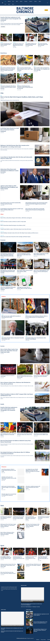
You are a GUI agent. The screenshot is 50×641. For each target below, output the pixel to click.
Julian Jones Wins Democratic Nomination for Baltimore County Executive (9, 171)
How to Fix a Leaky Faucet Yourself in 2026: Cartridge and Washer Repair (15, 236)
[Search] (47, 2)
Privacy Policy (43, 639)
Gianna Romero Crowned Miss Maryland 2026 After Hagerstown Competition (41, 376)
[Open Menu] (2, 2)
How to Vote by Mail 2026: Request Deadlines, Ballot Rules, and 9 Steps (22, 97)
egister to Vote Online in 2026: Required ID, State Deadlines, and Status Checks (9, 187)
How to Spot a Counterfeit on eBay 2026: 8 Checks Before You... (41, 254)
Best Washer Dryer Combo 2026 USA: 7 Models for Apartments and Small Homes (6, 517)
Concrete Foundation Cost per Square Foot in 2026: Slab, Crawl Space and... (24, 254)
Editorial (37, 639)
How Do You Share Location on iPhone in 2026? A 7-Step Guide (13, 221)
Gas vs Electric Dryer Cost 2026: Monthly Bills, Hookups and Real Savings (11, 203)
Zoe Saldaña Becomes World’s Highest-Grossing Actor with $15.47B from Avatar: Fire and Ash (32, 470)
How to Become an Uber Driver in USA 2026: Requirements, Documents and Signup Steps (35, 209)
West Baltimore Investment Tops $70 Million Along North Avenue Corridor (7, 271)
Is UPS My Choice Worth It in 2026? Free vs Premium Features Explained (10, 130)
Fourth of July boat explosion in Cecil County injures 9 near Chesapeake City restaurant (10, 19)
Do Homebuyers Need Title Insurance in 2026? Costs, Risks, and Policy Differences (12, 209)
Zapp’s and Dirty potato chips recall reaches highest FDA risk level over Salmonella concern (8, 434)
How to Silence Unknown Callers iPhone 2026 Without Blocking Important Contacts (7, 533)
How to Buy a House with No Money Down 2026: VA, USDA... (25, 271)
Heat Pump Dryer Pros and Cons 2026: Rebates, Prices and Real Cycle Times (44, 517)
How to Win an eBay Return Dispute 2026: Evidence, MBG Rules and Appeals (43, 44)
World (17, 1)
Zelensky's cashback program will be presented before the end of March (33, 487)
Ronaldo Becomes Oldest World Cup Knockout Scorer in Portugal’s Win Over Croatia (31, 557)
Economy (25, 1)
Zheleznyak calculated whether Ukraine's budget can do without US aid (9, 487)
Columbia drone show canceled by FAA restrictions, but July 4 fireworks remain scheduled (18, 517)
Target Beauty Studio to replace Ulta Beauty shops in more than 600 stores (15, 229)
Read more (3, 26)
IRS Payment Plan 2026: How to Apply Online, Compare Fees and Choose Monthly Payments (8, 525)
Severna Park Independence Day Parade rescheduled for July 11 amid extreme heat (6, 44)
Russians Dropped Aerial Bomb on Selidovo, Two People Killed (12, 625)
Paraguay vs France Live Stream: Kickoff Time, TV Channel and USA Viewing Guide (18, 557)
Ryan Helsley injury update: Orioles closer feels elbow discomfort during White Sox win (43, 558)
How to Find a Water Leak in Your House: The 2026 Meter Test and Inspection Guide (9, 351)
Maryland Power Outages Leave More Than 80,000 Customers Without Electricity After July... (7, 254)
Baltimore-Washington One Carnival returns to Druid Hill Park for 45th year (25, 87)
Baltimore (9, 1)
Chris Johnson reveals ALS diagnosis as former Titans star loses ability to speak (41, 434)
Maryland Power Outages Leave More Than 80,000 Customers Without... (40, 630)
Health (40, 1)
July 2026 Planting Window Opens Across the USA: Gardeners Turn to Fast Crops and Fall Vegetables (24, 376)
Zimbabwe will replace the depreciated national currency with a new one (9, 478)
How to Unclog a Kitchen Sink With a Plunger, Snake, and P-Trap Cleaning (25, 69)
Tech (5, 4)
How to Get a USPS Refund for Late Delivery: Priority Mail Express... (41, 271)
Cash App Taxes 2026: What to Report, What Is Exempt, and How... (24, 288)
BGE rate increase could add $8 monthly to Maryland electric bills (11, 317)
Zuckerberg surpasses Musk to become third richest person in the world (9, 470)
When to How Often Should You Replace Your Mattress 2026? (12, 225)
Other (13, 4)
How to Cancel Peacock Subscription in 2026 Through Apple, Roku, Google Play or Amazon (30, 518)
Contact (48, 639)
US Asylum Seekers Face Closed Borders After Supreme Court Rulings (35, 338)
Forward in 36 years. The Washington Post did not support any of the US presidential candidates (32, 601)
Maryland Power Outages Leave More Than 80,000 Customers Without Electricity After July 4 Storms (18, 45)
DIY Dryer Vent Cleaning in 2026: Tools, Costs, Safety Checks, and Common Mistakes (32, 525)
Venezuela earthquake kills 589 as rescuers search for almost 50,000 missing (8, 87)
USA (13, 1)
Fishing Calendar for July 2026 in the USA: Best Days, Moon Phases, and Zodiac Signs (8, 565)
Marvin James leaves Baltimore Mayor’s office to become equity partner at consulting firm (36, 317)
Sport (9, 4)
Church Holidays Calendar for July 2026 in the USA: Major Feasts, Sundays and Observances (19, 232)
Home (5, 1)
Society (35, 1)
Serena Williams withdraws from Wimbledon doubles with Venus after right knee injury (30, 44)
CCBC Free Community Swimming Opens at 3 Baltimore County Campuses (7, 288)
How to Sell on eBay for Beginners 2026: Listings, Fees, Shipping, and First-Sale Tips (41, 69)
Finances (30, 1)
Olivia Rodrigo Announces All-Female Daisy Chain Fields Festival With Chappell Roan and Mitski (36, 203)
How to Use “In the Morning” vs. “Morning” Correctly (30, 606)
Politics (21, 1)
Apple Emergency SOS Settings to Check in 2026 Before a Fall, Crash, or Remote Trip (24, 434)
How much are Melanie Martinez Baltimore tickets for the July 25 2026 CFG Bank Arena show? (7, 69)
